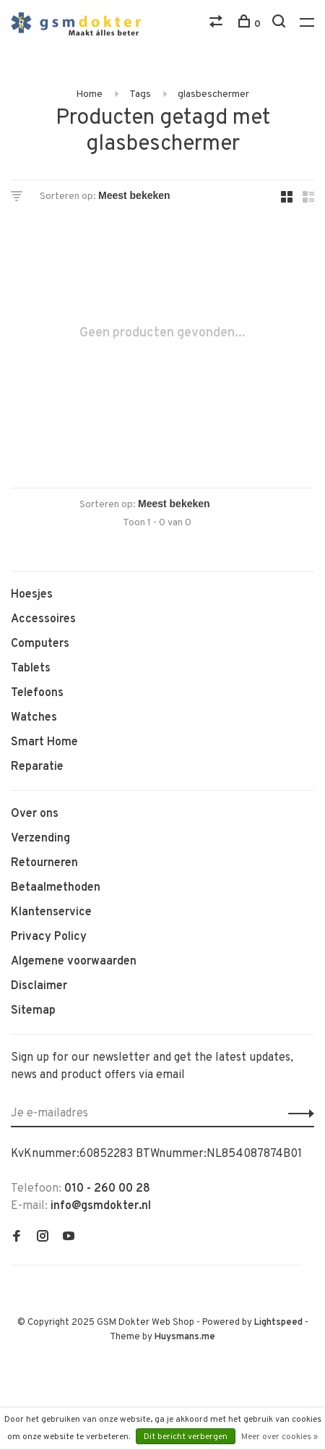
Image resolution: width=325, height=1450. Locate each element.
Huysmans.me (185, 1337)
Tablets (31, 668)
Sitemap (33, 1011)
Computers (40, 644)
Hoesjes (32, 595)
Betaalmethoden (55, 888)
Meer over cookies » (279, 1437)
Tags (140, 94)
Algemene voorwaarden (73, 961)
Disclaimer (39, 986)
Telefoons (37, 693)
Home (89, 94)
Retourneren (44, 863)
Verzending (40, 838)
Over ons (34, 814)
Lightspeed (278, 1322)
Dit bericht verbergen (186, 1437)
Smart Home (44, 742)
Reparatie (37, 767)
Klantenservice (51, 912)
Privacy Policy (49, 937)
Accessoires (43, 619)
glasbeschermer (213, 94)
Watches (34, 718)
